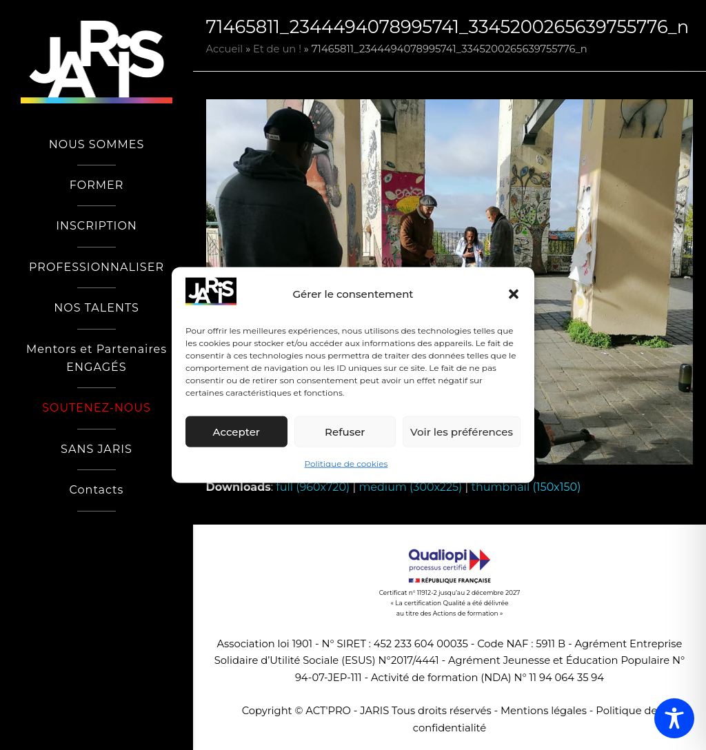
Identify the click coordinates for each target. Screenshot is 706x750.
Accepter (236, 431)
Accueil (224, 49)
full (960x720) (313, 487)
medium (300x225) (410, 487)
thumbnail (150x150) (526, 487)
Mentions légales (544, 711)
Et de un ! (277, 49)
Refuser (345, 431)
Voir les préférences (461, 431)
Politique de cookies (346, 463)
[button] (514, 294)
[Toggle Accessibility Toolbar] (674, 718)
